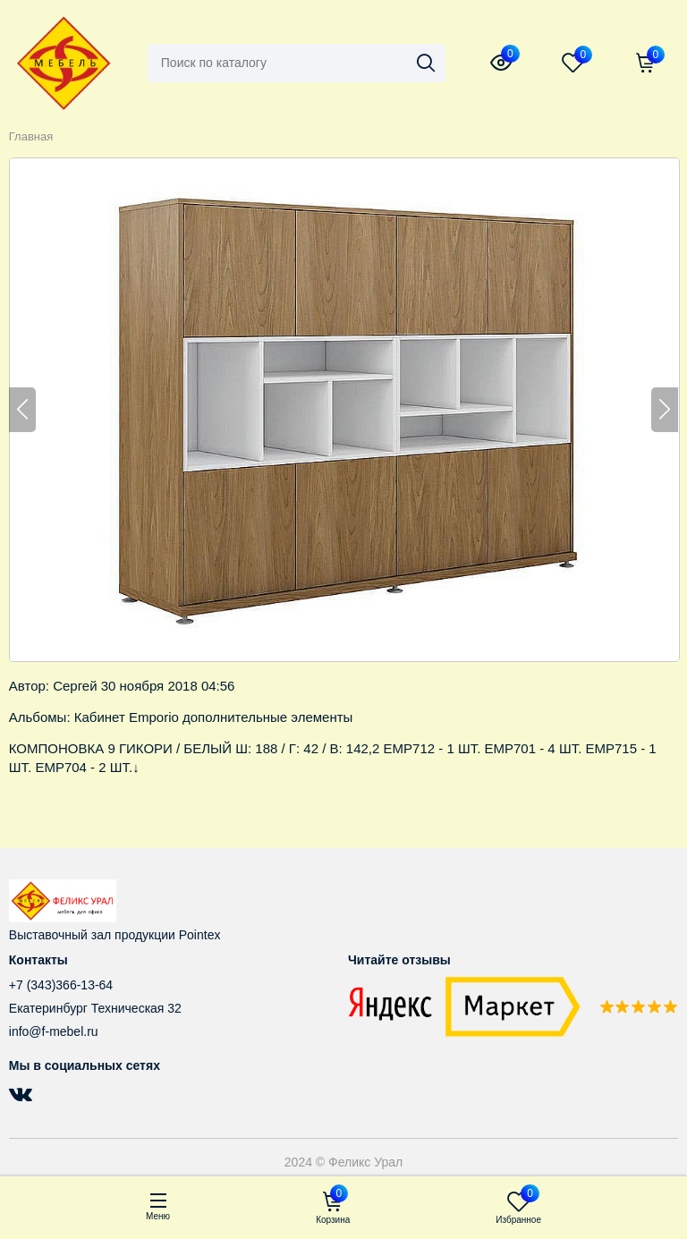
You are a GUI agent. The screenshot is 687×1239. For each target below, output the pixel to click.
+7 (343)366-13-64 (61, 985)
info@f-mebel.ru (53, 1031)
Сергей (75, 685)
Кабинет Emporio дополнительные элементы (213, 717)
